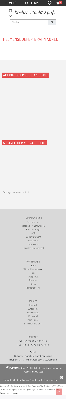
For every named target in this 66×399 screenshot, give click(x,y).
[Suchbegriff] (29, 22)
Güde (33, 265)
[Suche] (52, 22)
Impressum (33, 244)
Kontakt (33, 305)
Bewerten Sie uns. (33, 323)
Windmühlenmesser (33, 269)
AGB (33, 233)
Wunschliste (33, 312)
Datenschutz (33, 240)
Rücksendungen (33, 229)
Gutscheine (33, 308)
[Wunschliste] (49, 3)
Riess (33, 284)
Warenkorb (33, 316)
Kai (33, 272)
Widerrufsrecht (33, 236)
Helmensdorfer (33, 287)
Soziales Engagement (33, 247)
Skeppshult (33, 276)
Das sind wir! (33, 222)
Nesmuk (33, 280)
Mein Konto (33, 319)
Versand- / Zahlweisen (33, 225)
